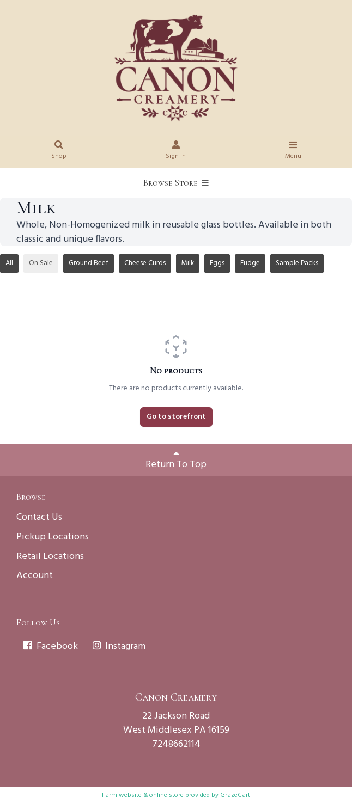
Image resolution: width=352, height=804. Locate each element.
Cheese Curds (145, 263)
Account (34, 576)
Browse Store (176, 182)
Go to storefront (176, 416)
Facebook (50, 646)
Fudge (250, 263)
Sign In (176, 152)
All (9, 263)
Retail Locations (50, 556)
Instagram (118, 646)
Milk (187, 263)
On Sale (41, 263)
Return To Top (176, 460)
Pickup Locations (52, 537)
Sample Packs (297, 263)
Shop (58, 152)
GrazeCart (235, 795)
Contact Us (39, 517)
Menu (293, 152)
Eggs (217, 263)
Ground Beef (88, 263)
